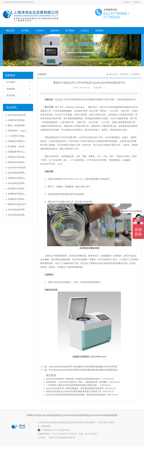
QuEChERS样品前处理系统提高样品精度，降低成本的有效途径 (76, 394)
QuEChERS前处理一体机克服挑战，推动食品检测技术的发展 (18, 167)
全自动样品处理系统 (51, 415)
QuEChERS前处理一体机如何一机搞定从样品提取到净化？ (18, 115)
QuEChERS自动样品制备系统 (104, 415)
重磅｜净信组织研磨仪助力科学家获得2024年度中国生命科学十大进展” (18, 125)
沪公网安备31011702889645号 (53, 430)
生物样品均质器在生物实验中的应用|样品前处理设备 (18, 199)
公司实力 (85, 30)
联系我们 (136, 2)
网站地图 (46, 426)
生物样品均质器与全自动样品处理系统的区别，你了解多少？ (18, 141)
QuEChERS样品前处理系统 (75, 415)
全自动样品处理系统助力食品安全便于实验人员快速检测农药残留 (18, 172)
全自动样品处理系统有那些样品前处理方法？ (18, 209)
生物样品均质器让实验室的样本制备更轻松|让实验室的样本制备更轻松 (18, 194)
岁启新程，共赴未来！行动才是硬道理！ (18, 146)
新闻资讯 (55, 30)
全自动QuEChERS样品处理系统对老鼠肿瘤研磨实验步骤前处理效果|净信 (83, 370)
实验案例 (10, 75)
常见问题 (10, 95)
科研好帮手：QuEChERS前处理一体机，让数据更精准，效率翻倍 (18, 130)
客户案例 (70, 30)
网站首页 (10, 30)
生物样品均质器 (33, 415)
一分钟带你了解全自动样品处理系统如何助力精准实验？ (18, 136)
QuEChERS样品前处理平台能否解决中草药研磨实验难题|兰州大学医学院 (83, 366)
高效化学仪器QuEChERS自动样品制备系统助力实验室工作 (18, 204)
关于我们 (126, 2)
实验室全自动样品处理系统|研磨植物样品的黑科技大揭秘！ (18, 162)
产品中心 (40, 30)
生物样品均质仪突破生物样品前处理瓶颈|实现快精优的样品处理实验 (18, 157)
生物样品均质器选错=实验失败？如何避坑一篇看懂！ (18, 120)
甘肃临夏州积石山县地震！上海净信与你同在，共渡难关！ (18, 151)
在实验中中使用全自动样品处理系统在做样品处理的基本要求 (18, 188)
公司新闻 (10, 82)
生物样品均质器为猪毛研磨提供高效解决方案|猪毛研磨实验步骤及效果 (18, 178)
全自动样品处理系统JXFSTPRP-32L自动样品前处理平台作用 (18, 215)
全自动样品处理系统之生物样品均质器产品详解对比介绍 (18, 183)
